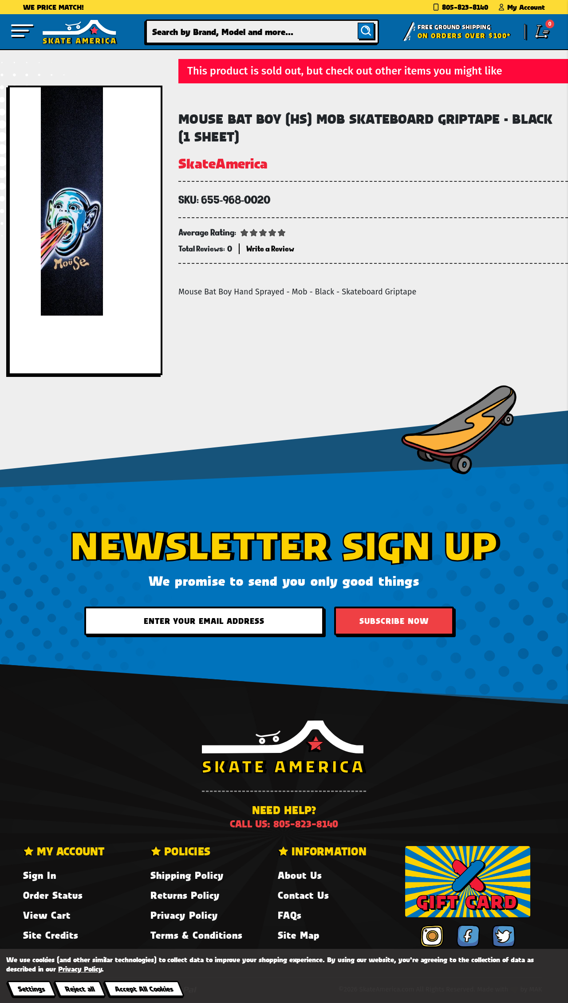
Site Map (299, 935)
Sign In (39, 875)
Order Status (53, 895)
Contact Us (303, 895)
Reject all (79, 988)
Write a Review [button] (270, 248)
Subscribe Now (394, 621)
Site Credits (50, 935)
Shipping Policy (187, 875)
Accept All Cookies (144, 988)
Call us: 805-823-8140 (284, 824)
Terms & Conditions (196, 935)
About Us (300, 875)
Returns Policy (185, 895)
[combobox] (262, 32)
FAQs (289, 915)
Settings (31, 988)
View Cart (47, 915)
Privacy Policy (184, 915)
